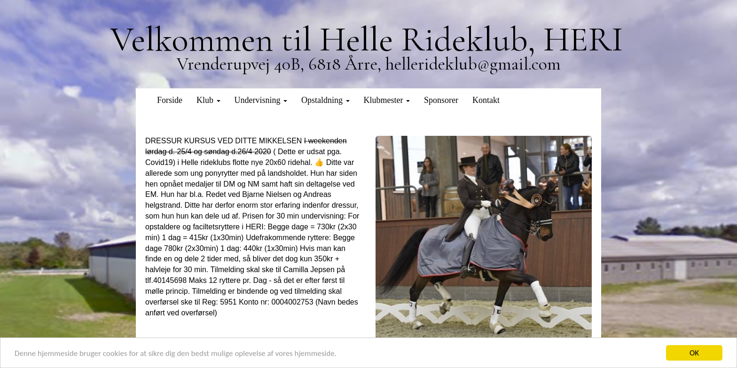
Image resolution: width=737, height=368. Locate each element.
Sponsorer (441, 100)
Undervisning (261, 100)
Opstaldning (325, 100)
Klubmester (387, 100)
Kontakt (486, 100)
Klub (208, 100)
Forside (169, 100)
